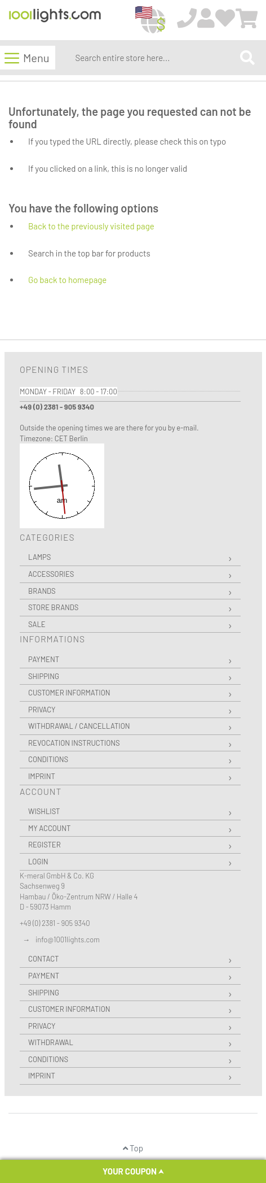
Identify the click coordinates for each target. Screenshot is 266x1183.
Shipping (43, 676)
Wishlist (44, 811)
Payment (43, 659)
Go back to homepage (67, 280)
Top (133, 1148)
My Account (49, 828)
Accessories (51, 574)
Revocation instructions (74, 742)
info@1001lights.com (68, 939)
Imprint (41, 776)
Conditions (48, 759)
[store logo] (54, 20)
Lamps (39, 557)
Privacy (41, 709)
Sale (37, 624)
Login (38, 861)
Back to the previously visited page (91, 226)
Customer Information (69, 692)
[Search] (247, 57)
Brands (42, 590)
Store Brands (53, 607)
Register (44, 844)
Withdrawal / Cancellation (79, 725)
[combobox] (155, 57)
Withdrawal (50, 1042)
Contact (43, 958)
